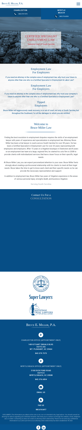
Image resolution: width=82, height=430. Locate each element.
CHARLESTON (20, 10)
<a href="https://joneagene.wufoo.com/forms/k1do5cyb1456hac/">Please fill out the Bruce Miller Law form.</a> (41, 236)
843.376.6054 (41, 379)
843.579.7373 (41, 353)
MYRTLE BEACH (61, 11)
